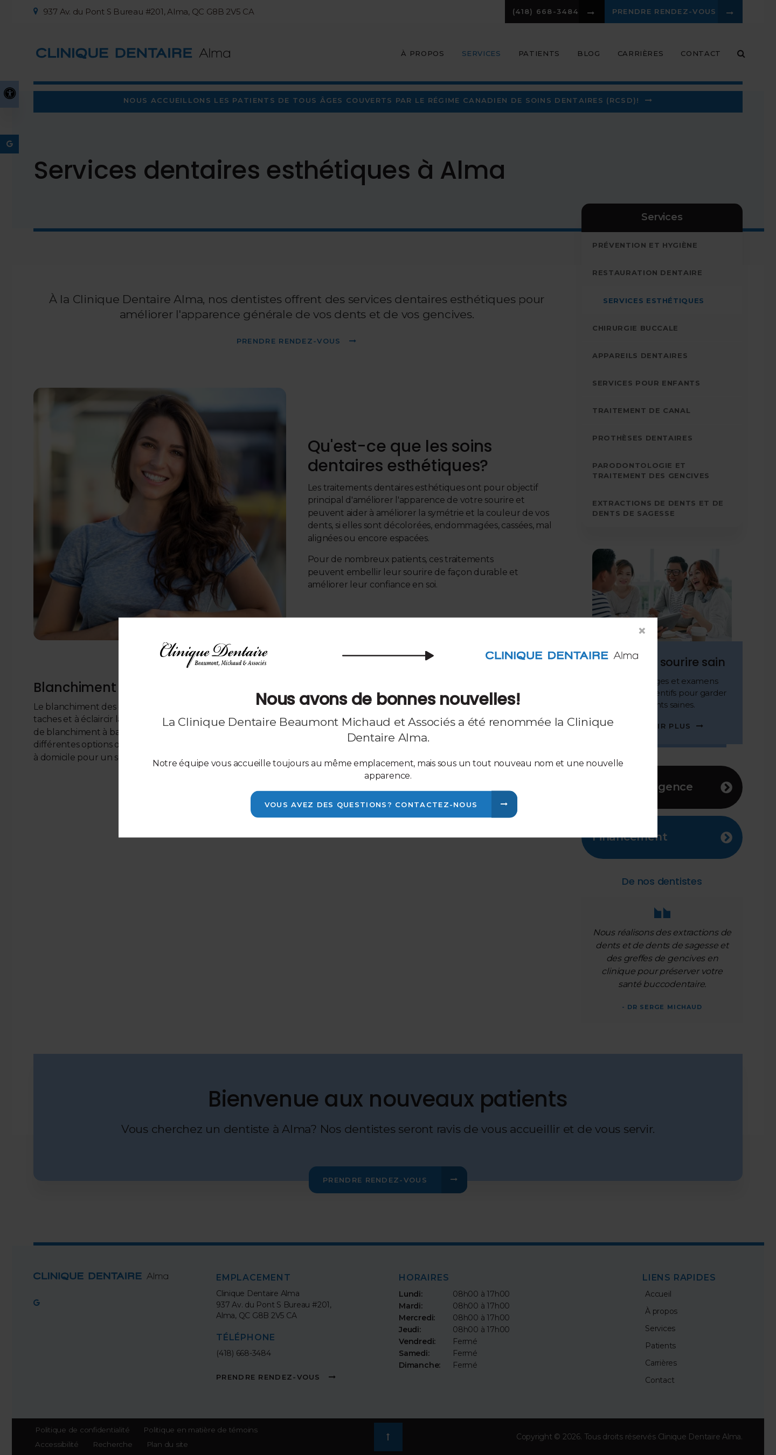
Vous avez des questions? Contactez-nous (371, 804)
